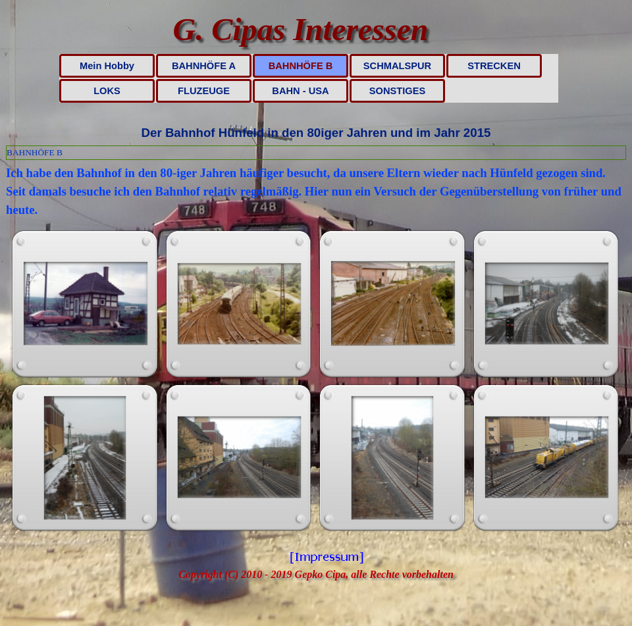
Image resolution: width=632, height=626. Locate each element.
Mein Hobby (107, 66)
